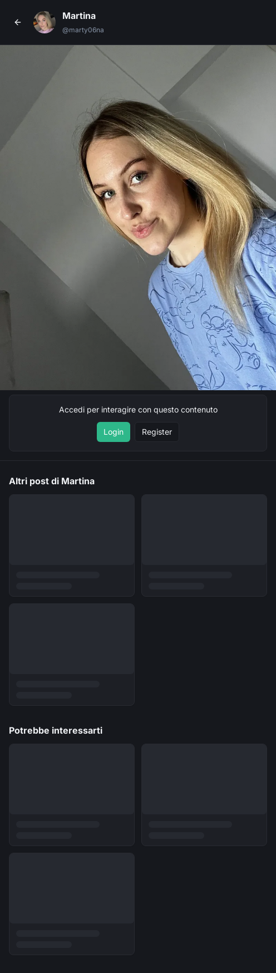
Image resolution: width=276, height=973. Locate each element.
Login (113, 431)
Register (157, 431)
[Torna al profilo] (18, 22)
